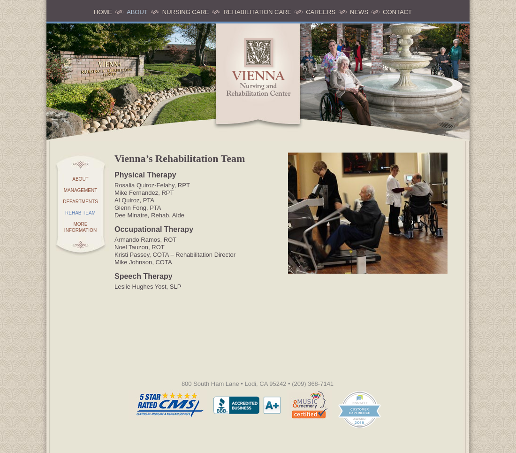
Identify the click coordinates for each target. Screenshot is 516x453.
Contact (397, 11)
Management (81, 190)
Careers (320, 11)
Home (103, 11)
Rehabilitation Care (257, 11)
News (359, 11)
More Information (80, 227)
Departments (80, 201)
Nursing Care (185, 11)
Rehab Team (80, 212)
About (137, 11)
